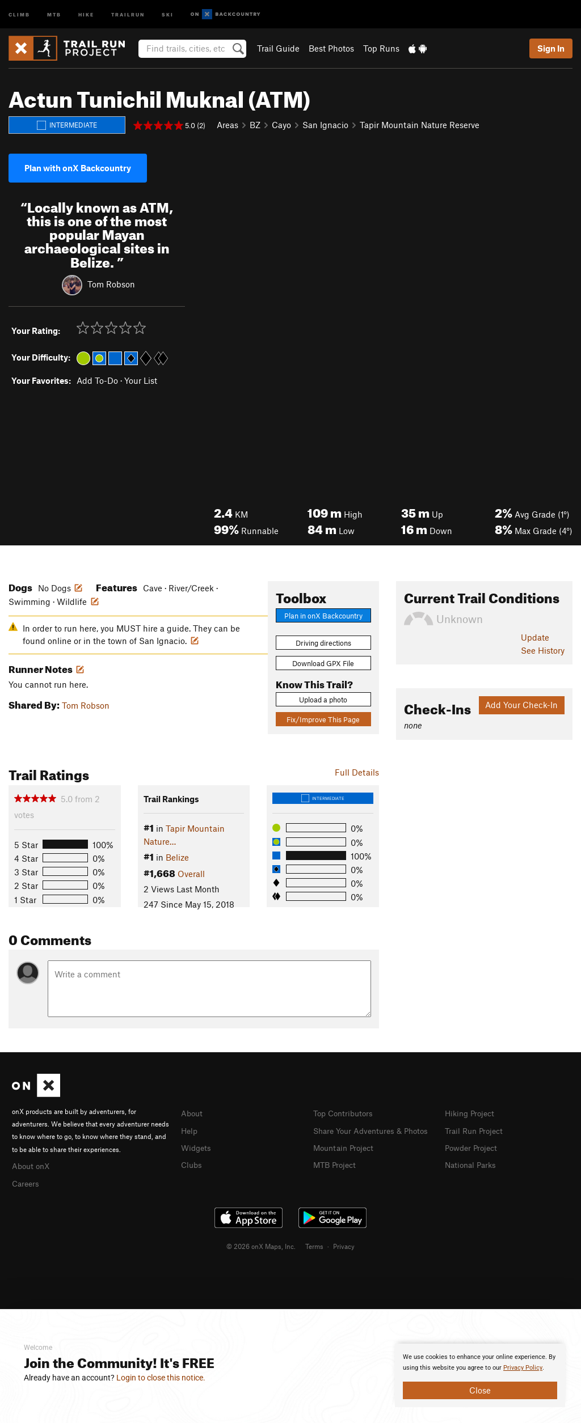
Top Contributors (345, 1113)
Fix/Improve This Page (323, 719)
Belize (177, 857)
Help (190, 1130)
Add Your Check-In (521, 705)
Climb (19, 14)
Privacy (344, 1244)
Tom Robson (111, 283)
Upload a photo (323, 699)
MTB (54, 14)
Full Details (357, 772)
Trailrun (128, 14)
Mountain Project (346, 1159)
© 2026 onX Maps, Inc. (261, 1244)
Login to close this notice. (160, 1377)
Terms (314, 1244)
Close (480, 1390)
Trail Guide (278, 48)
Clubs (192, 1163)
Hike (86, 14)
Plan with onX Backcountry (77, 168)
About (192, 1113)
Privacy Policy (522, 1367)
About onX (32, 1165)
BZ (255, 125)
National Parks (472, 1163)
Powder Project (473, 1146)
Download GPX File (323, 663)
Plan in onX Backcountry (323, 615)
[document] (480, 1375)
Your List (140, 380)
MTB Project (336, 1176)
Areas (227, 125)
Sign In (551, 48)
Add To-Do (97, 380)
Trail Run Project (476, 1130)
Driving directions (323, 642)
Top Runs (381, 48)
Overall (191, 874)
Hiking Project (472, 1113)
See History (543, 650)
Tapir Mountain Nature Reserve (419, 125)
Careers (26, 1182)
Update (535, 637)
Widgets (197, 1146)
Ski (168, 14)
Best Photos (331, 48)
